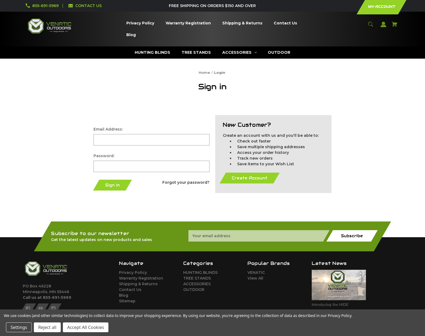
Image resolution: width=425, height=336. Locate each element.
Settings (19, 327)
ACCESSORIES (197, 283)
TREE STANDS (197, 278)
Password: (104, 155)
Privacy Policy (133, 272)
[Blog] (131, 35)
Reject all (47, 327)
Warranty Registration (141, 278)
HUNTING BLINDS (200, 272)
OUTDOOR (193, 289)
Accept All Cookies (85, 327)
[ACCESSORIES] (239, 52)
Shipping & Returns (138, 283)
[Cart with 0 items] (395, 27)
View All (255, 278)
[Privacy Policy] (140, 23)
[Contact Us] (285, 23)
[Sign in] (383, 27)
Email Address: (108, 129)
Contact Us (130, 289)
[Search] (370, 27)
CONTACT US (88, 5)
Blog (123, 295)
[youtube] (40, 308)
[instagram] (53, 308)
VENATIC (256, 272)
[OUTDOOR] (279, 52)
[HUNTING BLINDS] (152, 52)
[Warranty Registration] (188, 23)
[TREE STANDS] (196, 52)
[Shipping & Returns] (242, 23)
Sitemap (127, 301)
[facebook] (28, 308)
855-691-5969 (45, 5)
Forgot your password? (186, 182)
